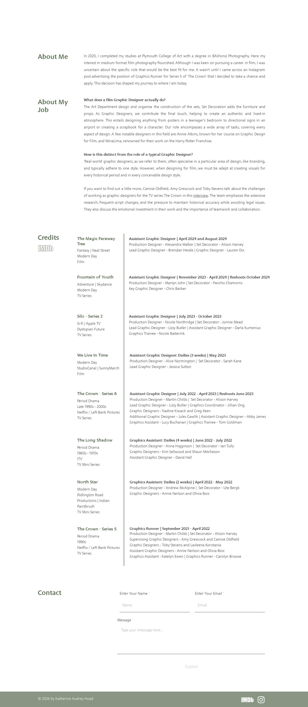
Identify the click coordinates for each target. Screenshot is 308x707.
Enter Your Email (208, 593)
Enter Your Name (133, 593)
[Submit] (191, 666)
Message (124, 620)
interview (200, 195)
